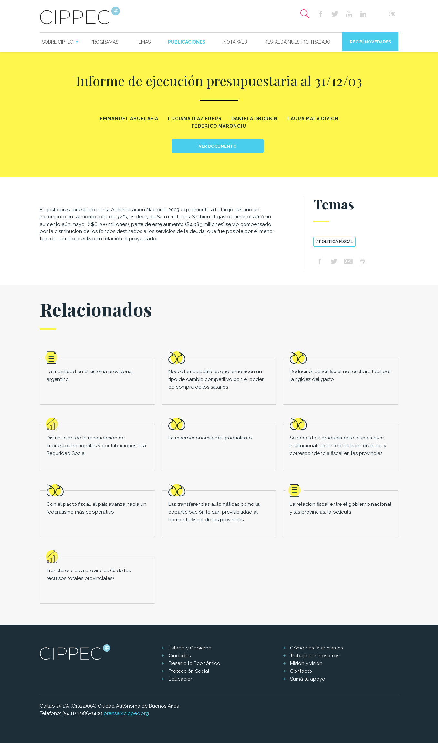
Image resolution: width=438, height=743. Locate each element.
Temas (143, 42)
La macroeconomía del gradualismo (210, 438)
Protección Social (189, 671)
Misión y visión (306, 663)
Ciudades (180, 656)
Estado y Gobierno (190, 648)
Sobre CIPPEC (57, 42)
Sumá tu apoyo (307, 679)
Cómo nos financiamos (316, 648)
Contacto (301, 671)
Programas (104, 42)
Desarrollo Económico (194, 663)
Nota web (235, 42)
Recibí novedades (370, 41)
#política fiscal (334, 241)
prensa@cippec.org (126, 713)
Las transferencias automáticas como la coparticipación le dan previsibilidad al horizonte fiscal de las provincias (214, 512)
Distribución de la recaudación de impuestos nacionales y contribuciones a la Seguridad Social (96, 445)
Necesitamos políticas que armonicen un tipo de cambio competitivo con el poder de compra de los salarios (216, 379)
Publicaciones (186, 42)
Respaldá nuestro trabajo (297, 42)
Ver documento (218, 146)
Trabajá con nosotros (314, 656)
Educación (181, 679)
